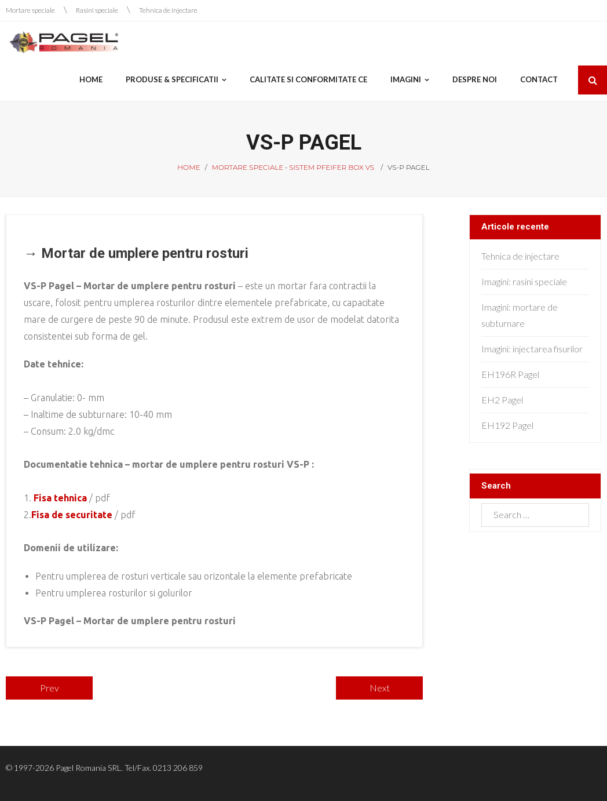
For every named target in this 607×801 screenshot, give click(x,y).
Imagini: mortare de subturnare (519, 315)
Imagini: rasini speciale (524, 281)
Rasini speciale (97, 10)
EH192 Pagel (507, 425)
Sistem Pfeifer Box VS (331, 167)
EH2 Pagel (502, 399)
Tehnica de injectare (168, 10)
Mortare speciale (30, 10)
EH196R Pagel (510, 374)
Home (188, 167)
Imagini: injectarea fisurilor (532, 348)
